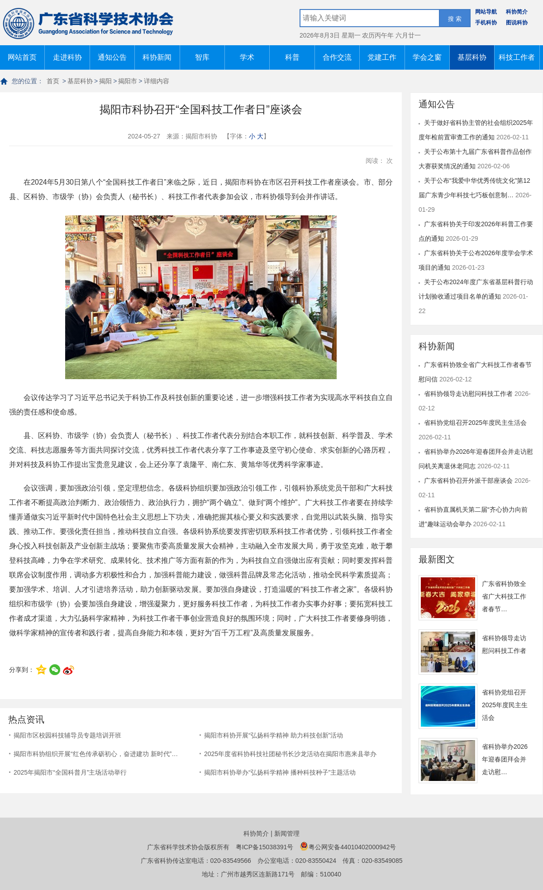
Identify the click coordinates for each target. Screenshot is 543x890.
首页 (53, 81)
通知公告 (112, 57)
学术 (247, 57)
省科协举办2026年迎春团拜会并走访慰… (505, 759)
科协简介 (517, 12)
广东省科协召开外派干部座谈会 (469, 480)
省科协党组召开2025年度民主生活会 (475, 422)
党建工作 (381, 57)
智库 (202, 57)
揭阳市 (127, 81)
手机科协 (486, 22)
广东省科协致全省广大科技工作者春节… (504, 596)
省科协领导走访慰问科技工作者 (469, 393)
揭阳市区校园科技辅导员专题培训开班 (67, 735)
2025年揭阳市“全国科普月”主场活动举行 (70, 772)
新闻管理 (287, 833)
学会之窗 (427, 57)
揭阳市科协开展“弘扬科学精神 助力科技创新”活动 (273, 735)
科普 (292, 57)
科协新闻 (157, 57)
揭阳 (105, 81)
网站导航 (486, 12)
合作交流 (337, 57)
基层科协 (471, 57)
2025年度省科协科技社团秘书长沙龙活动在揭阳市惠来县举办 (290, 753)
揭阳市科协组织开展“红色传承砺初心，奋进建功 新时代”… (96, 753)
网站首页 (22, 57)
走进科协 (67, 57)
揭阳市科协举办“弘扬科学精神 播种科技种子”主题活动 (280, 772)
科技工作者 (517, 57)
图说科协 (517, 22)
